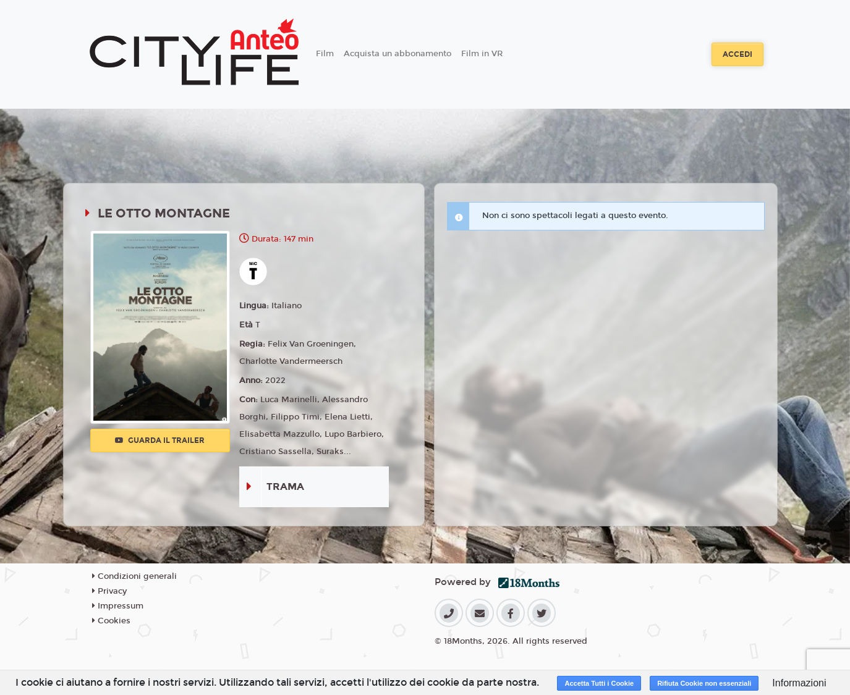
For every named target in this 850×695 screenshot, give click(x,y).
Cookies (111, 621)
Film (325, 54)
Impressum (117, 606)
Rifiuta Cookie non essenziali (704, 683)
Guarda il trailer (160, 440)
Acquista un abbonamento (397, 54)
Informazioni (799, 683)
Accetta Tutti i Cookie (599, 683)
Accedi (737, 54)
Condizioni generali (134, 576)
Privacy (109, 591)
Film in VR (482, 54)
